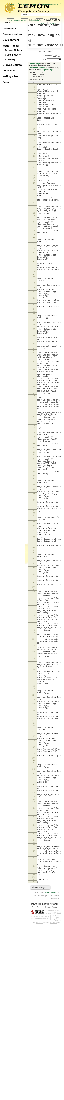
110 (33, 702)
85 (34, 555)
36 (34, 242)
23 (34, 178)
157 (33, 1020)
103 (33, 662)
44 (34, 290)
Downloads (10, 28)
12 (34, 132)
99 (34, 643)
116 (33, 753)
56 (34, 362)
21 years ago (47, 70)
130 (33, 848)
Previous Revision (19, 21)
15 (34, 146)
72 (34, 473)
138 (33, 901)
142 (33, 919)
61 (34, 399)
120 (33, 785)
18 (34, 160)
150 (33, 967)
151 (33, 978)
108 (33, 696)
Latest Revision (36, 21)
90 (34, 582)
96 (34, 622)
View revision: (46, 56)
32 (34, 227)
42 (34, 282)
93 (34, 606)
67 (34, 441)
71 (34, 465)
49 (34, 325)
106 (33, 680)
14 (34, 140)
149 (33, 959)
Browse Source (12, 64)
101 (33, 651)
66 (34, 431)
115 (33, 750)
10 (34, 124)
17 (34, 154)
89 (34, 577)
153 (33, 999)
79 (34, 512)
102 (33, 654)
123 (33, 797)
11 (34, 130)
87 (34, 563)
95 (34, 616)
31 (34, 221)
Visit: (45, 59)
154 (33, 1007)
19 (34, 165)
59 (34, 381)
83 (34, 534)
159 (33, 1038)
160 (33, 1049)
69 (34, 460)
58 (34, 375)
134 (33, 874)
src (33, 25)
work (42, 25)
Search (7, 82)
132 (33, 864)
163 (33, 1057)
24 (34, 184)
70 (34, 463)
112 (33, 721)
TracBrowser (50, 1069)
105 (33, 672)
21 (34, 170)
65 (34, 420)
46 (34, 312)
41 (34, 277)
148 (33, 957)
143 (33, 925)
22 (34, 173)
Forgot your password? (50, 4)
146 (33, 949)
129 (33, 840)
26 (34, 194)
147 (33, 954)
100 (33, 649)
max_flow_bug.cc (44, 35)
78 (34, 507)
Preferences (23, 4)
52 (34, 343)
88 (34, 571)
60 (34, 389)
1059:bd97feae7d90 (45, 45)
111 (33, 710)
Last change (34, 63)
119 (33, 777)
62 (34, 405)
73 (34, 481)
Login (12, 4)
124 (33, 802)
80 (34, 520)
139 (33, 906)
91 (34, 590)
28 (34, 200)
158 (33, 1028)
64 (34, 410)
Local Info (9, 70)
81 (34, 526)
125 (33, 818)
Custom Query (13, 54)
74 (34, 489)
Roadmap (10, 59)
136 (33, 885)
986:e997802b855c (37, 68)
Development (11, 39)
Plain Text (36, 1083)
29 (34, 203)
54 (34, 357)
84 (34, 539)
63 (34, 408)
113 (33, 731)
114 (33, 742)
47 (34, 314)
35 (34, 239)
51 (34, 335)
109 (33, 699)
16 (34, 151)
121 (33, 787)
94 (34, 608)
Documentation (12, 34)
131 (33, 861)
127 (33, 829)
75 (34, 499)
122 (33, 789)
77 (34, 505)
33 (34, 229)
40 (34, 269)
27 (34, 197)
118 (33, 769)
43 (34, 288)
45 (34, 298)
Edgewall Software (41, 1095)
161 (33, 1052)
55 (34, 360)
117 (33, 761)
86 (34, 560)
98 (34, 635)
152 (33, 988)
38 (34, 260)
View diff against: (50, 52)
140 (33, 909)
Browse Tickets (13, 50)
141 (33, 911)
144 (33, 930)
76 (34, 502)
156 (33, 1012)
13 (34, 138)
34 (34, 231)
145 (33, 938)
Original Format (50, 1083)
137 (33, 893)
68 (34, 452)
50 (34, 330)
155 (33, 1009)
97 (34, 627)
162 (33, 1054)
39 (34, 266)
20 (34, 167)
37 (34, 250)
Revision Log (54, 23)
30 (34, 211)
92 (34, 603)
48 (34, 317)
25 (34, 186)
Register (34, 4)
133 (33, 866)
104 (33, 667)
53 (34, 351)
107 (33, 691)
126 (33, 821)
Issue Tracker (11, 45)
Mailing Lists (10, 76)
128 (33, 834)
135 (33, 879)
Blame (43, 23)
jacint (54, 25)
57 (34, 370)
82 (34, 531)
